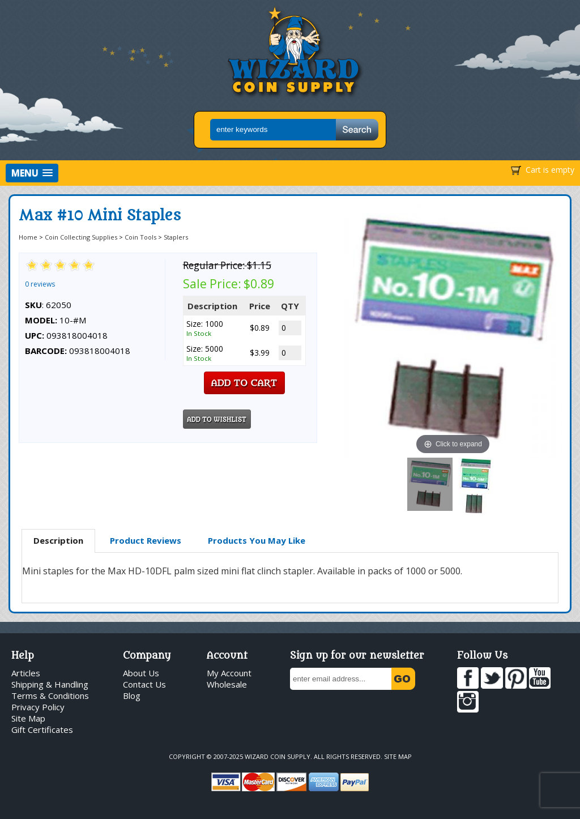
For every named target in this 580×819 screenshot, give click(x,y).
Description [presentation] (58, 540)
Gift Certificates (42, 729)
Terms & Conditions (50, 695)
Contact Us (144, 684)
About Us (141, 673)
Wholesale (227, 684)
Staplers (176, 237)
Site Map (28, 718)
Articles (25, 673)
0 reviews (40, 284)
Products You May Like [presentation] (256, 540)
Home (28, 237)
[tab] (58, 541)
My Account (229, 673)
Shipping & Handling (49, 684)
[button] (32, 173)
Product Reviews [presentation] (145, 540)
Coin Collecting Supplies (81, 237)
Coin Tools (140, 237)
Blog (131, 695)
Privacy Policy (38, 707)
